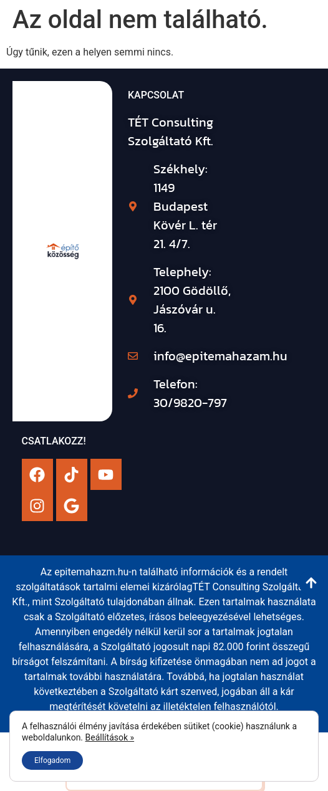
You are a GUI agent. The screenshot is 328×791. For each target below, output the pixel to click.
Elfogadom (52, 760)
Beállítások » (110, 737)
